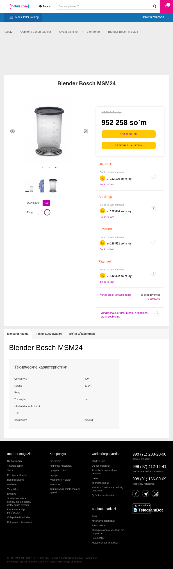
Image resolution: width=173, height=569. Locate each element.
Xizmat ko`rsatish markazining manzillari (107, 489)
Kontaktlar (55, 484)
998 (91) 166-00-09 (149, 479)
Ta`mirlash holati (100, 483)
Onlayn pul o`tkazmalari (19, 522)
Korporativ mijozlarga (61, 466)
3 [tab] (56, 168)
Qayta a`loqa (98, 461)
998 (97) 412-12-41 (149, 466)
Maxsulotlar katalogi (27, 17)
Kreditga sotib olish (17, 475)
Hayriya (53, 475)
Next (86, 131)
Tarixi (94, 516)
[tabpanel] (49, 131)
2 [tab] (49, 168)
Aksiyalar (12, 484)
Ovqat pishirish (69, 31)
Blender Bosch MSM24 (123, 31)
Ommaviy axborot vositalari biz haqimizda (108, 531)
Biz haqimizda (14, 461)
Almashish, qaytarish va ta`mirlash (104, 472)
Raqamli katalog (15, 480)
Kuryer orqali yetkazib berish (116, 294)
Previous (12, 131)
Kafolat (95, 478)
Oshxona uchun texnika (36, 31)
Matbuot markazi (104, 509)
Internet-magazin (19, 454)
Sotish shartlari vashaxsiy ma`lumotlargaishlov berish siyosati (19, 501)
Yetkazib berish (15, 466)
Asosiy (8, 31)
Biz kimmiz (55, 461)
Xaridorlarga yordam (106, 454)
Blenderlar (94, 31)
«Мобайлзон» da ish (60, 480)
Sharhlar (11, 494)
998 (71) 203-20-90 (149, 454)
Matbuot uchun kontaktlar (105, 542)
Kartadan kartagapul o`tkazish (16, 511)
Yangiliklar (12, 489)
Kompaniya (58, 454)
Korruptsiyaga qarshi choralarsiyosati (65, 490)
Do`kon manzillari (101, 466)
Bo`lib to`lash (107, 184)
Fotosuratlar (98, 538)
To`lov (10, 470)
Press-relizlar (99, 525)
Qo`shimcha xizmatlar (103, 495)
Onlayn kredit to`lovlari (18, 517)
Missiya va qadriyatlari (103, 521)
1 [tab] (42, 168)
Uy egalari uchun (58, 470)
